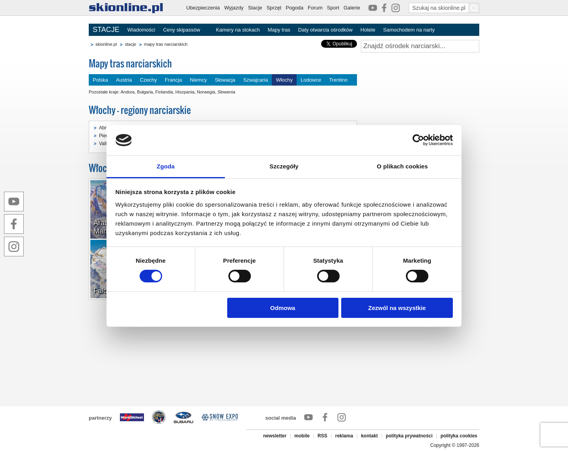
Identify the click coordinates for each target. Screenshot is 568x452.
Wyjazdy (233, 8)
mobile (302, 436)
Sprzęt (274, 8)
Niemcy (198, 80)
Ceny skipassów (181, 30)
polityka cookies (459, 436)
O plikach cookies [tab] (402, 166)
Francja (173, 80)
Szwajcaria (255, 80)
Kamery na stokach (238, 30)
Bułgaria (145, 92)
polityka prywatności (409, 436)
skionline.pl (106, 44)
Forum (315, 8)
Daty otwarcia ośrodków (325, 30)
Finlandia (164, 92)
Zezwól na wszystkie (397, 307)
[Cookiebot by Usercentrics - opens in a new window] (418, 140)
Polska (100, 80)
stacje (130, 44)
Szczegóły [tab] (283, 166)
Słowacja (225, 80)
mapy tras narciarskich (165, 44)
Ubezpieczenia (203, 8)
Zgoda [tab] (166, 166)
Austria (124, 80)
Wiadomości (141, 30)
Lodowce (311, 80)
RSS (322, 436)
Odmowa (282, 307)
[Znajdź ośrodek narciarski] (420, 46)
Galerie (352, 8)
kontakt (369, 436)
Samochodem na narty (409, 30)
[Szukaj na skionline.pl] (474, 8)
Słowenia (226, 92)
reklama (344, 436)
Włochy (284, 80)
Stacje (255, 8)
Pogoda (294, 8)
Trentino (338, 80)
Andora (128, 92)
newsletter (274, 436)
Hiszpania (185, 92)
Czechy (148, 80)
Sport (333, 8)
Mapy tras (279, 30)
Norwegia (206, 92)
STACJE (106, 30)
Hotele (368, 30)
